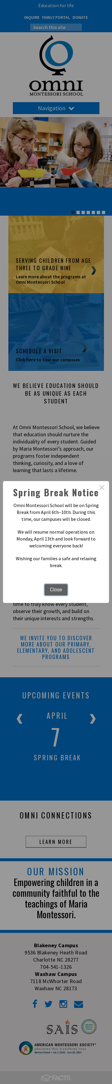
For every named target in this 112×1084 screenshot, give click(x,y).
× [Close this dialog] (101, 488)
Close (56, 589)
